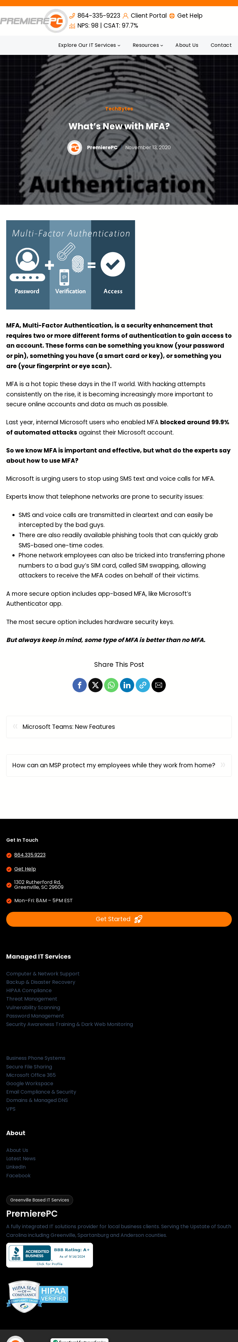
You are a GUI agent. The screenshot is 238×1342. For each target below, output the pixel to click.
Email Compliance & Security (41, 1091)
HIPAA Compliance (29, 990)
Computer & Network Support (43, 973)
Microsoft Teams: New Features (69, 727)
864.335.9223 (30, 854)
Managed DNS (51, 1100)
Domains (17, 1100)
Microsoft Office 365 (31, 1075)
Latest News (21, 1158)
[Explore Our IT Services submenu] (119, 45)
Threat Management (31, 998)
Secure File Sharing (29, 1066)
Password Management (35, 1015)
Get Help (25, 868)
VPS (10, 1108)
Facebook (18, 1175)
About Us (17, 1150)
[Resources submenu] (161, 45)
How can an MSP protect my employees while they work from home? (113, 765)
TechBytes (119, 108)
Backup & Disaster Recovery (40, 982)
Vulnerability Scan (28, 1007)
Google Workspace (29, 1083)
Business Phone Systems (35, 1058)
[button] (80, 685)
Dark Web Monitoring (107, 1024)
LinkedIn (16, 1166)
